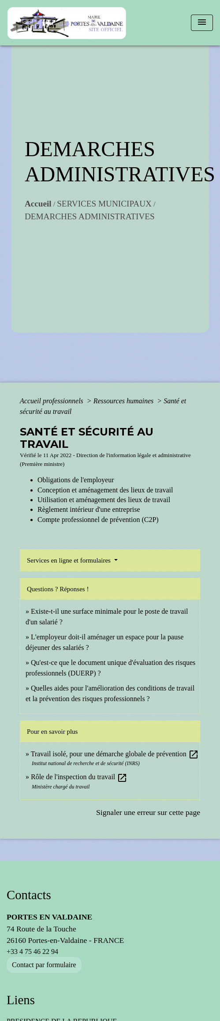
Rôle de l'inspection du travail (79, 777)
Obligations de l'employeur (75, 480)
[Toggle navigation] (202, 23)
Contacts (29, 895)
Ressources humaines (124, 401)
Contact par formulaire (44, 964)
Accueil (38, 203)
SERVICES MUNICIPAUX (104, 203)
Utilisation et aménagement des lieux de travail (103, 499)
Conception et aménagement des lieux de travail (105, 490)
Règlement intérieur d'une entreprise (88, 509)
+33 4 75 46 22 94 (32, 951)
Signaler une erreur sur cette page (148, 812)
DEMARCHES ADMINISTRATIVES (90, 216)
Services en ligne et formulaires (69, 560)
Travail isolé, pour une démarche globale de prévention (115, 754)
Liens (21, 1000)
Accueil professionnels (52, 401)
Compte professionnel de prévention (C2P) (98, 519)
